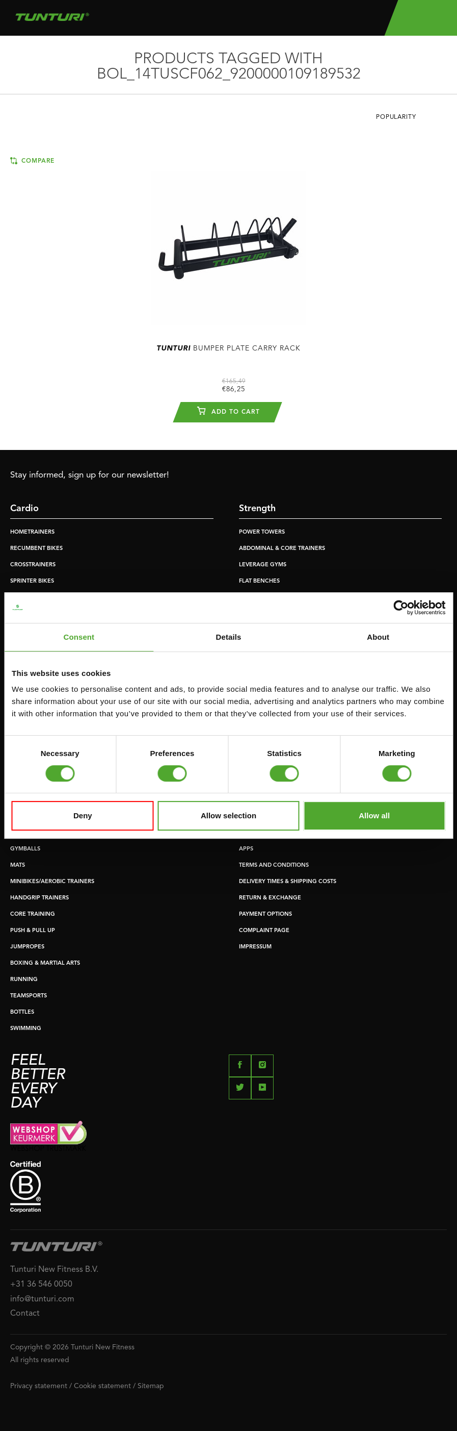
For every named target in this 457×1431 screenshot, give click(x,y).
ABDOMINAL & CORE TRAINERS (282, 548)
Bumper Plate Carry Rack (228, 348)
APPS (246, 849)
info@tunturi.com (42, 1299)
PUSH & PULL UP (32, 931)
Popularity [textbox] (396, 117)
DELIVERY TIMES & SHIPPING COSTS (287, 882)
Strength (257, 508)
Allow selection (228, 815)
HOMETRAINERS (32, 532)
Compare (32, 160)
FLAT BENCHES (259, 581)
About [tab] (378, 637)
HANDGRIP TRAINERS (39, 898)
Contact (25, 1314)
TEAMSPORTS (28, 996)
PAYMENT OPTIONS (265, 914)
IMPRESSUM (255, 947)
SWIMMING (25, 1029)
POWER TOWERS (262, 532)
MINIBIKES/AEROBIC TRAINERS (52, 882)
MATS (17, 865)
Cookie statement (102, 1386)
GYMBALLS (25, 849)
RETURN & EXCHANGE (270, 898)
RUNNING (24, 980)
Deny (82, 815)
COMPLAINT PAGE (264, 931)
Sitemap (151, 1386)
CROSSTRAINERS (33, 565)
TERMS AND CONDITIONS (274, 865)
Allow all (374, 815)
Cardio (24, 508)
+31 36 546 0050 (41, 1285)
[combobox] (411, 120)
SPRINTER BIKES (32, 581)
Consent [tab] (78, 637)
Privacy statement (38, 1386)
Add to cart (228, 410)
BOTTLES (22, 1012)
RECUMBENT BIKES (36, 548)
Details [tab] (228, 637)
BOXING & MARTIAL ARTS (45, 963)
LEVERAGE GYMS (262, 565)
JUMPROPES (27, 947)
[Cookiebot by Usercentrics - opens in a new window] (400, 607)
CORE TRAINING (32, 914)
